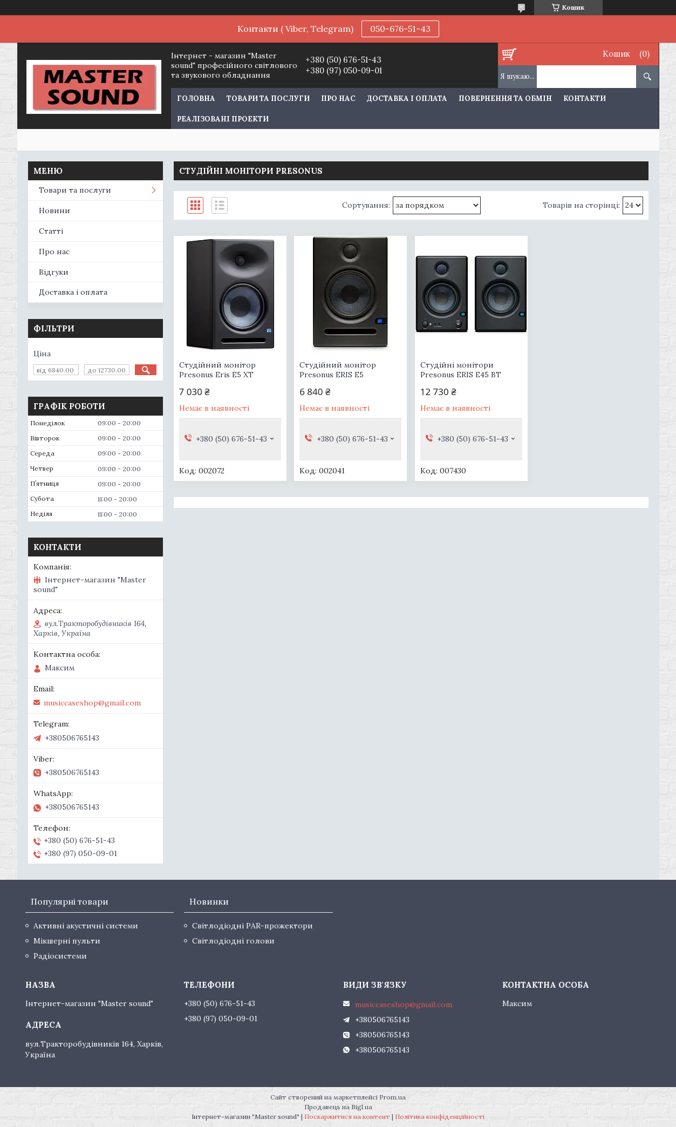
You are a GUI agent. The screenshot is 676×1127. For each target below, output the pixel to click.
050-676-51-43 (400, 28)
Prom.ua (392, 1097)
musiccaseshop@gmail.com (92, 703)
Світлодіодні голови (233, 941)
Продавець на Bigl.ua (338, 1107)
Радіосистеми (60, 956)
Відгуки (54, 272)
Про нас (338, 98)
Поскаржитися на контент (347, 1116)
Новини (54, 210)
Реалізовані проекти (223, 119)
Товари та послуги (268, 98)
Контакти (584, 98)
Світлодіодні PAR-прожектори (252, 926)
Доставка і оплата (407, 98)
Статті (51, 231)
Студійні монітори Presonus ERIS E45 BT (460, 369)
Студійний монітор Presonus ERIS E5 (337, 369)
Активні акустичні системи (85, 926)
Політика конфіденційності (439, 1116)
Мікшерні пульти (66, 941)
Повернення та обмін (505, 98)
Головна (196, 98)
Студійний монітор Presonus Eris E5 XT (217, 369)
